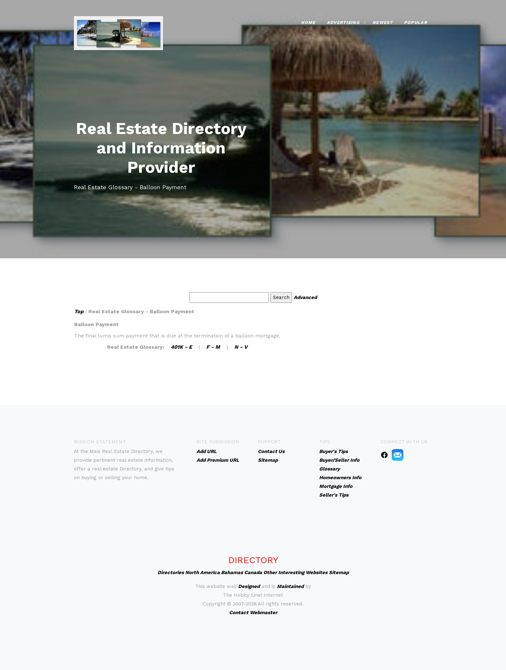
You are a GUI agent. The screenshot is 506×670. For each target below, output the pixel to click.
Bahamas (232, 572)
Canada (253, 572)
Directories (170, 572)
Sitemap (339, 572)
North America (202, 572)
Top (79, 311)
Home (308, 21)
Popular (415, 21)
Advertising (343, 21)
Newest (382, 21)
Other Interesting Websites (295, 572)
